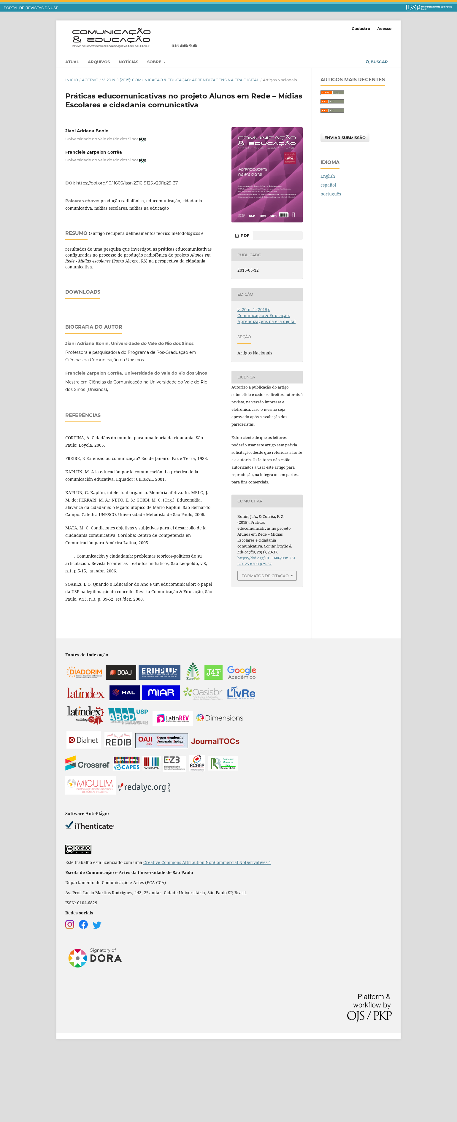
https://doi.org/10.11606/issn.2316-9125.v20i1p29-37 (127, 183)
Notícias (128, 61)
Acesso (384, 28)
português (330, 194)
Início (71, 79)
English (327, 176)
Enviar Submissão (345, 137)
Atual (72, 61)
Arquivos (99, 61)
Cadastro (361, 28)
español (328, 185)
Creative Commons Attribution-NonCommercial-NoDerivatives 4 (207, 936)
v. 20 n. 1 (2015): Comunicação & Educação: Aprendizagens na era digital (180, 79)
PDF (244, 235)
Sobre (155, 61)
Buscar (377, 61)
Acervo (90, 79)
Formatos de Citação (265, 575)
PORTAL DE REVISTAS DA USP (31, 8)
